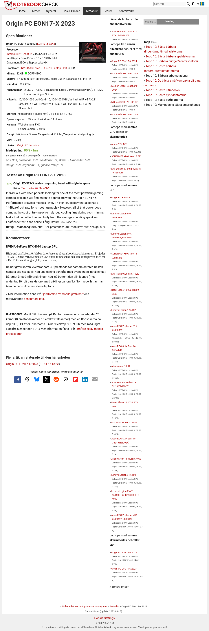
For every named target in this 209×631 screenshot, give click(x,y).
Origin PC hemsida (28, 145)
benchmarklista (34, 299)
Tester (36, 11)
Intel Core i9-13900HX (19, 54)
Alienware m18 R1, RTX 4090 (126, 458)
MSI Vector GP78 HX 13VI (124, 102)
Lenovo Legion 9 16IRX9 (123, 310)
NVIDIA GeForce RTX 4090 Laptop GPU (44, 68)
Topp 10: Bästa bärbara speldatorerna (170, 56)
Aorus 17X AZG (119, 144)
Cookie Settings (104, 618)
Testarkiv (92, 11)
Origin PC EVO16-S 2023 (124, 568)
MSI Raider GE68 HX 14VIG (125, 273)
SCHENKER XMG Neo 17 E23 (126, 156)
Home (22, 11)
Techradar (27, 188)
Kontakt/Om (127, 11)
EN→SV (43, 188)
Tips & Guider (71, 11)
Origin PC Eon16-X (120, 197)
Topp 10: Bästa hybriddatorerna (166, 95)
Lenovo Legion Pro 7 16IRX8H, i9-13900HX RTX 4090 (125, 495)
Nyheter (51, 11)
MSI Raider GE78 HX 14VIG (125, 73)
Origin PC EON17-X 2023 (22, 364)
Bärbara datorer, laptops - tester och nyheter (84, 606)
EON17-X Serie (46, 44)
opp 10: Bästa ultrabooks (163, 90)
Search (108, 11)
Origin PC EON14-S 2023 (124, 552)
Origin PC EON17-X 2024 (124, 61)
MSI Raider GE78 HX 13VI (124, 114)
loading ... (150, 21)
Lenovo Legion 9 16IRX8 (123, 474)
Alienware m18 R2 (120, 366)
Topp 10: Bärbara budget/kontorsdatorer (172, 61)
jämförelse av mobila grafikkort (63, 294)
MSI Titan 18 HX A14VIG (124, 422)
